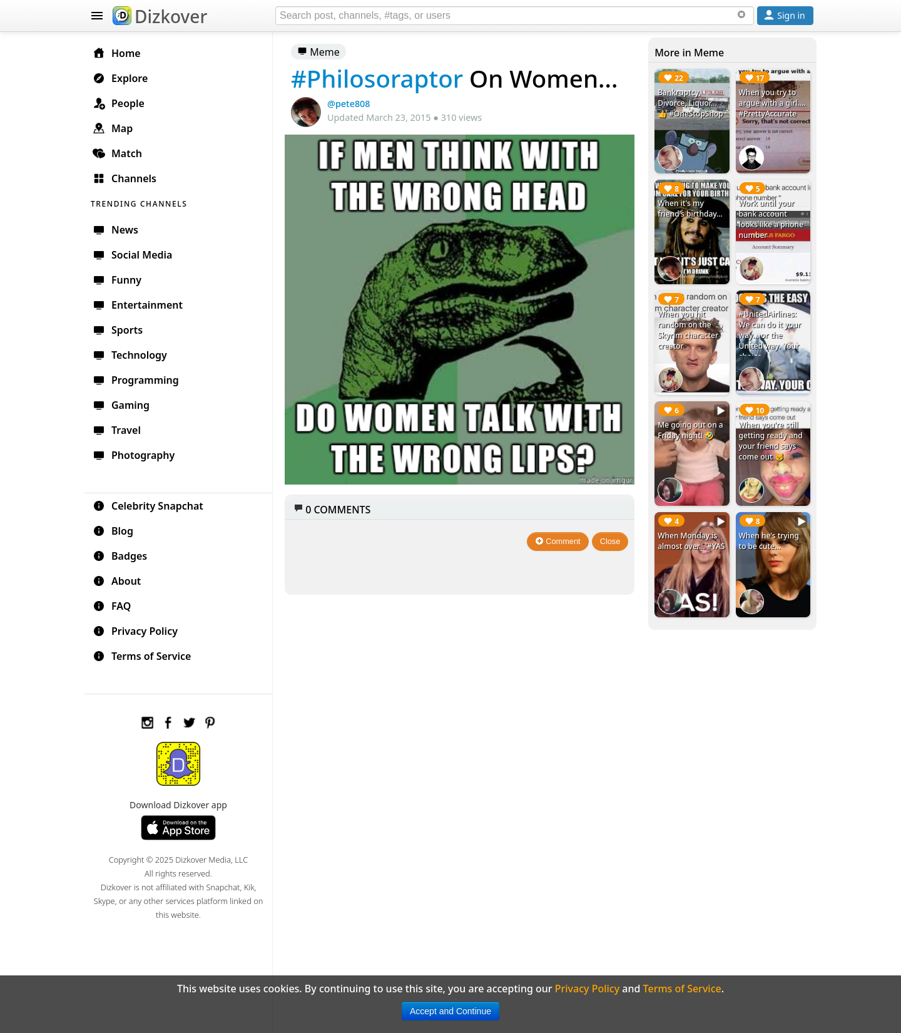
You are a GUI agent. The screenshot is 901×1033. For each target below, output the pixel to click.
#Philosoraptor (377, 78)
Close (610, 541)
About (117, 581)
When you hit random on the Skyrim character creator (688, 330)
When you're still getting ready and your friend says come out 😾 (771, 440)
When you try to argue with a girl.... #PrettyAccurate (772, 103)
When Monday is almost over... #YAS (691, 541)
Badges (120, 556)
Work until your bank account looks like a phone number (771, 219)
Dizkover (160, 16)
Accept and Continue (450, 1011)
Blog (113, 531)
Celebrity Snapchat (148, 506)
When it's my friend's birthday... (690, 208)
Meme (318, 52)
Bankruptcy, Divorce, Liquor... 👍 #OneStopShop (690, 103)
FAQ (112, 606)
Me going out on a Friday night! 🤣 (690, 430)
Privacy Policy (135, 631)
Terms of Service (142, 656)
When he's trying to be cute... (769, 541)
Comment (558, 541)
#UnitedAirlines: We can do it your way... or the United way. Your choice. (770, 335)
